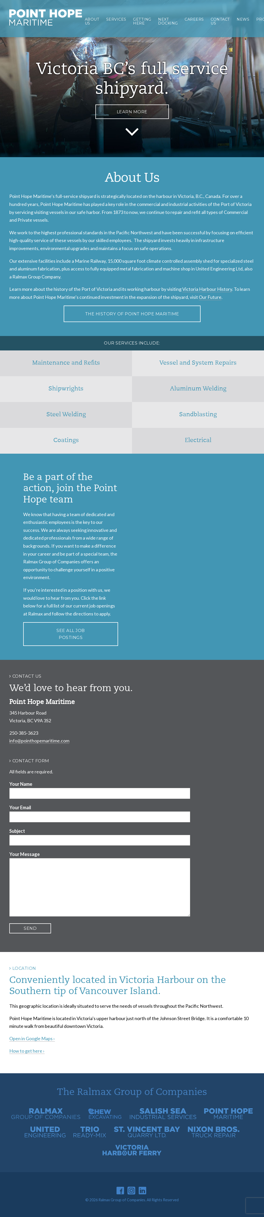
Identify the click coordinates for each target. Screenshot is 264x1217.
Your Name (20, 784)
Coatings (66, 441)
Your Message (24, 854)
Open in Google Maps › (32, 1038)
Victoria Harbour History (207, 289)
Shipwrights (66, 389)
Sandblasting (198, 415)
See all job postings (70, 634)
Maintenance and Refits (66, 363)
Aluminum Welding (198, 389)
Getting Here (142, 21)
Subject (17, 831)
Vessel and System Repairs (198, 363)
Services (116, 19)
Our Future (210, 297)
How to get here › (27, 1051)
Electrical (198, 441)
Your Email (20, 807)
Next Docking (168, 21)
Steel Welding (66, 415)
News (243, 19)
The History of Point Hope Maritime (132, 313)
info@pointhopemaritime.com (39, 740)
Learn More (132, 111)
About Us (92, 21)
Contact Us (220, 21)
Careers (194, 19)
